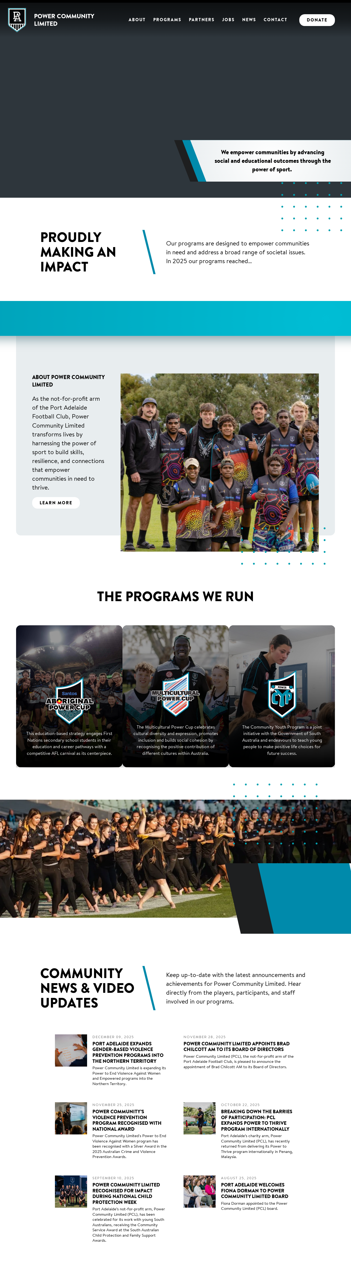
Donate (317, 20)
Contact (275, 20)
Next (327, 323)
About (137, 20)
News (249, 20)
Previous (24, 323)
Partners (202, 20)
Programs (167, 20)
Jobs (228, 20)
